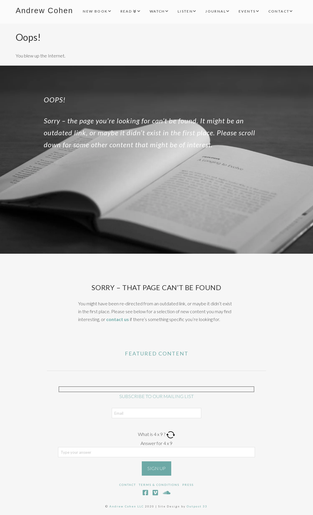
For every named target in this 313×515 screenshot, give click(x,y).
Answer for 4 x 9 (156, 443)
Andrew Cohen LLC (126, 506)
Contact (127, 484)
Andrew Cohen (44, 10)
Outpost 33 (197, 506)
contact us (117, 319)
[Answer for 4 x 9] (156, 452)
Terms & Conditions (159, 484)
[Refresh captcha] (170, 434)
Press (188, 484)
